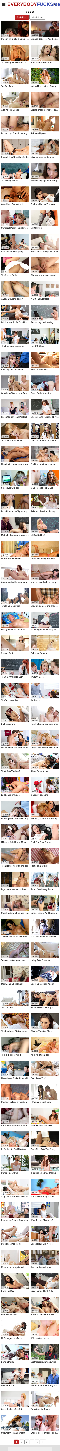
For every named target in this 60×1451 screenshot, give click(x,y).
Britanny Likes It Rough (42, 1007)
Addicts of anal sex (40, 1055)
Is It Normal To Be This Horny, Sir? (15, 322)
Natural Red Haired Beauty (43, 86)
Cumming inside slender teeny (15, 582)
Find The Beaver (9, 1314)
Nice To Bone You (39, 369)
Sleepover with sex (10, 488)
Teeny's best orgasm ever (13, 960)
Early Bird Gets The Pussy (43, 1149)
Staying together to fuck (42, 157)
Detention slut (7, 1385)
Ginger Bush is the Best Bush (44, 747)
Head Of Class (37, 346)
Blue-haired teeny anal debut (44, 251)
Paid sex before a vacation (14, 1102)
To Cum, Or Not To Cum (12, 677)
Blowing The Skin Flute (12, 369)
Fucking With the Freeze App (14, 818)
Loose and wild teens (11, 558)
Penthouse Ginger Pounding (15, 1220)
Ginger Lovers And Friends (44, 913)
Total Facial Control (10, 606)
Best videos (22, 17)
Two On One (7, 1007)
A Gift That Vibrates (40, 299)
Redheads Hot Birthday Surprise (45, 1385)
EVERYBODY (14, 4)
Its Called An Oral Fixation (13, 1149)
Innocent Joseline (39, 795)
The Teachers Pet (9, 700)
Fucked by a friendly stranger (15, 133)
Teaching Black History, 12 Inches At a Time (45, 629)
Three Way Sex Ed (9, 180)
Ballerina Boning (39, 653)
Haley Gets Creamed (41, 960)
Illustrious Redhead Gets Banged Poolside (45, 1173)
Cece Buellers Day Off (11, 1409)
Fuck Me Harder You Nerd (43, 204)
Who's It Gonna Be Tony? (42, 1314)
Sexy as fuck (7, 653)
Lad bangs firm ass (10, 795)
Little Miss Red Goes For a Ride (45, 1433)
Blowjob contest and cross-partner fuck (45, 606)
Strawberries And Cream (13, 1433)
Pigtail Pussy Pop (9, 1173)
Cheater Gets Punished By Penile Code (45, 417)
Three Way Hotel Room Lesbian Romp (15, 62)
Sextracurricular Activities (43, 1362)
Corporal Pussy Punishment (14, 228)
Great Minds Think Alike (42, 1291)
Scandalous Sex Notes (42, 1244)
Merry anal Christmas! (12, 984)
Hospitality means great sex (14, 464)
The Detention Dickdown (12, 346)
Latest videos (37, 17)
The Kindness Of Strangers (14, 1031)
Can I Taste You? (38, 1078)
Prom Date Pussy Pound (42, 889)
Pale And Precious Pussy (43, 511)
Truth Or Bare (37, 677)
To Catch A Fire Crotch (11, 440)
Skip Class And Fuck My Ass (14, 1196)
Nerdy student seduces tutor (44, 724)
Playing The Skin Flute (41, 1031)
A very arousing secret (12, 299)
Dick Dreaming (8, 724)
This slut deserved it (11, 1055)
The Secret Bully (9, 275)
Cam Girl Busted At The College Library (45, 440)
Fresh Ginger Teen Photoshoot (15, 417)
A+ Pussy (35, 700)
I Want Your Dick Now (41, 1102)
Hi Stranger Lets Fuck (11, 1338)
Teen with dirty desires (41, 1125)
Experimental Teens (40, 1409)
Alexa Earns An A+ (39, 771)
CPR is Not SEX (38, 535)
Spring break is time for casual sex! (45, 110)
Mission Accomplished (12, 1267)
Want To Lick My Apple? (42, 1220)
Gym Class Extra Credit (12, 204)
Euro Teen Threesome (41, 62)
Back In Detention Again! (42, 984)
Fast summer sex (39, 866)
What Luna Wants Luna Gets (14, 393)
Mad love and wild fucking (43, 582)
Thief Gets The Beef (10, 771)
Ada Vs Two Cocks (10, 110)
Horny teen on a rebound (13, 629)
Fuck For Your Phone (41, 842)
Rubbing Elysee (38, 133)
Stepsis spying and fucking (44, 180)
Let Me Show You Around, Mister (15, 747)
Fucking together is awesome (45, 464)
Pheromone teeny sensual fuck (45, 275)
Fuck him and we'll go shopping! (15, 511)
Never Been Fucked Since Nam (15, 1078)
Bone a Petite (7, 1362)
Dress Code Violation (41, 393)
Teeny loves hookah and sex (14, 866)
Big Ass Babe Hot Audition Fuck (45, 39)
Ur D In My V (36, 228)
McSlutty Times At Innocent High (15, 535)
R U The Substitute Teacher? (44, 936)
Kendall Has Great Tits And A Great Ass (15, 157)
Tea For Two (7, 86)
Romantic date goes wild (43, 558)
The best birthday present (43, 1196)
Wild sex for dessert (40, 1338)
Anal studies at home (41, 1267)
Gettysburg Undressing (42, 322)
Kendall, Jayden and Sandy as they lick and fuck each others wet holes (45, 818)
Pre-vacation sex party (12, 251)
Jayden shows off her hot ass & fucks (15, 936)
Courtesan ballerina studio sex (15, 1125)
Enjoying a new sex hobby (13, 889)
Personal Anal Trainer (11, 1244)
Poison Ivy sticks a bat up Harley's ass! (15, 39)
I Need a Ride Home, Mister (14, 842)
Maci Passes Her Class (42, 488)
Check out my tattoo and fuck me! (15, 913)
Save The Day (7, 1291)
